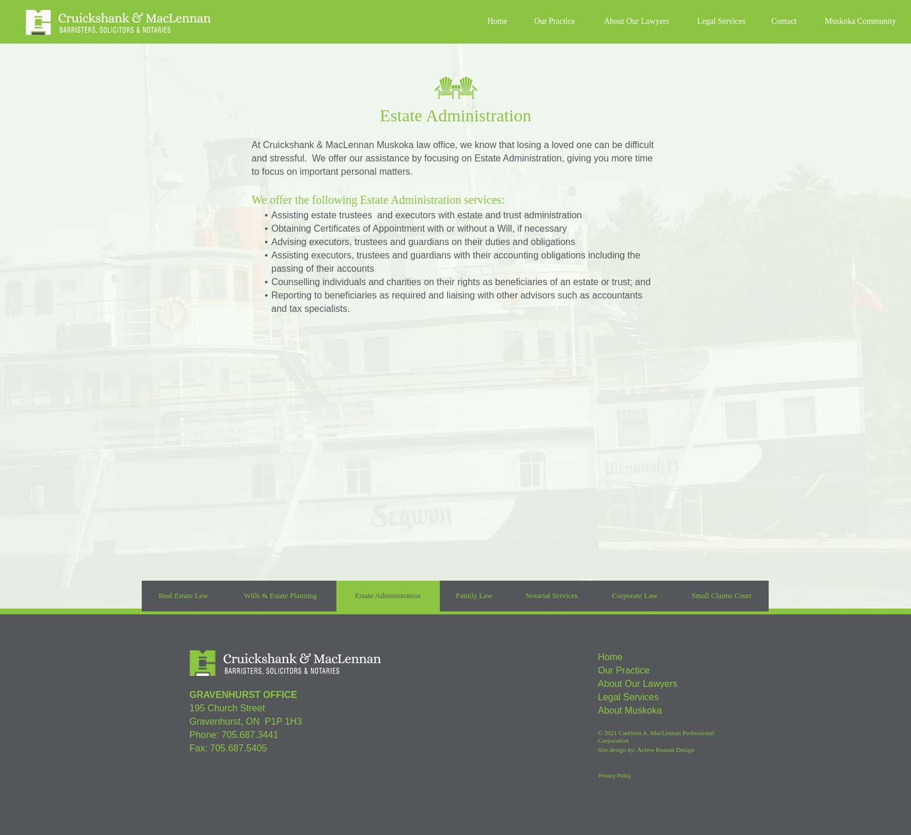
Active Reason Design (665, 749)
